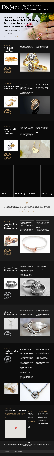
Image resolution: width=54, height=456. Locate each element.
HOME (23, 5)
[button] (20, 426)
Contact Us (10, 34)
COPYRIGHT (20, 451)
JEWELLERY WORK (37, 5)
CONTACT (46, 9)
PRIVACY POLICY (14, 451)
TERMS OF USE (7, 451)
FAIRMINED (29, 5)
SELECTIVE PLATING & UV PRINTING (29, 9)
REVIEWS (39, 9)
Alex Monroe (18, 36)
